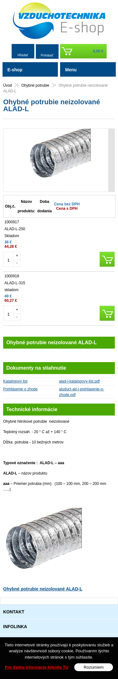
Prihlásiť (47, 55)
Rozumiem (94, 667)
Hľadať (23, 55)
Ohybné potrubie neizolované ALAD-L (42, 588)
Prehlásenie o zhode (20, 389)
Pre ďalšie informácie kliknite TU (37, 667)
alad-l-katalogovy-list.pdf (79, 381)
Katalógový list (15, 381)
